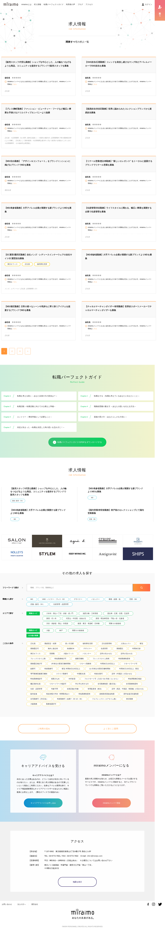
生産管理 (104, 648)
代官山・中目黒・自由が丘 (76, 618)
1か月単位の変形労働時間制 (99, 669)
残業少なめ (55, 679)
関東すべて (33, 613)
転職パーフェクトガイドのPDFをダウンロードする (77, 442)
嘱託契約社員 (35, 684)
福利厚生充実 (42, 264)
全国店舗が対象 (73, 689)
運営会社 (34, 904)
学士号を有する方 (82, 684)
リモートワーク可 (130, 664)
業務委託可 (34, 648)
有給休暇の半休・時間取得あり (58, 694)
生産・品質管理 (36, 689)
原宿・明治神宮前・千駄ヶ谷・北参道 (110, 618)
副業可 (32, 669)
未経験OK (70, 648)
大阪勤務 (33, 704)
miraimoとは (26, 4)
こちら (14, 84)
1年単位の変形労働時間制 (61, 664)
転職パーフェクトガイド (54, 4)
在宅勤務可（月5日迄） (39, 699)
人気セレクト (126, 643)
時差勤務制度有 (124, 659)
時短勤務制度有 (84, 694)
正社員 (27, 264)
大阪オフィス (69, 654)
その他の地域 (33, 635)
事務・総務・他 (114, 599)
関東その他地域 (115, 623)
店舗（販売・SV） (18, 500)
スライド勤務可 (62, 674)
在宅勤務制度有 (132, 684)
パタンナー (95, 599)
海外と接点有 (53, 648)
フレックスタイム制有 (101, 659)
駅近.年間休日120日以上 (71, 669)
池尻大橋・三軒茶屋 (90, 613)
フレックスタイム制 (38, 659)
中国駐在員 (81, 674)
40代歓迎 (72, 679)
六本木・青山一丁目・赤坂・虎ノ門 (59, 613)
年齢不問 (54, 689)
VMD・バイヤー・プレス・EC (53, 599)
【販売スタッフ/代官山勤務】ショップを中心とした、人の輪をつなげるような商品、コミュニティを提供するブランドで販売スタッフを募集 (38, 491)
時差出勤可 (98, 674)
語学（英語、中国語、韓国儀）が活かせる (128, 689)
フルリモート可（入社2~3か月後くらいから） (101, 679)
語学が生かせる (106, 654)
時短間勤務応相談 (135, 679)
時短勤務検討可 (60, 659)
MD (92, 497)
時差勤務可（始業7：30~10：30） (70, 699)
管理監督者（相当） (95, 689)
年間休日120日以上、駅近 (129, 669)
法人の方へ (21, 904)
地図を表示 (77, 882)
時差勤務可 (48, 669)
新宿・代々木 (51, 618)
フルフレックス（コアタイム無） (104, 699)
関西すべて (33, 630)
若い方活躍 (69, 643)
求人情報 (37, 4)
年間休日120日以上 (107, 664)
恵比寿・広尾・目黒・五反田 (118, 613)
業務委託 (120, 648)
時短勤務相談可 (36, 679)
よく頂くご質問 (110, 729)
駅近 (141, 643)
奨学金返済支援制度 (131, 694)
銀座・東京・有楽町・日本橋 (89, 623)
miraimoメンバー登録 (111, 803)
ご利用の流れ (43, 729)
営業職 (52, 654)
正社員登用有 (107, 643)
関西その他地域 (78, 630)
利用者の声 (70, 4)
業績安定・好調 (50, 643)
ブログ (80, 4)
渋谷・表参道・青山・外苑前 (57, 623)
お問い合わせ (7, 904)
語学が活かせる (127, 654)
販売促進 (33, 694)
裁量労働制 (79, 659)
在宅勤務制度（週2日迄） (107, 684)
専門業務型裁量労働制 (38, 674)
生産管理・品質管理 (60, 604)
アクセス (89, 4)
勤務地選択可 (51, 704)
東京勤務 (129, 699)
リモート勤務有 (85, 664)
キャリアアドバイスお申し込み (43, 803)
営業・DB (92, 519)
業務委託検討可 (36, 664)
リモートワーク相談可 (58, 684)
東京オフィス (12, 264)
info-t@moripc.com (94, 856)
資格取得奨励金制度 (106, 694)
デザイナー (78, 599)
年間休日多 (136, 648)
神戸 (61, 630)
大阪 (48, 630)
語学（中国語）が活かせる (122, 674)
